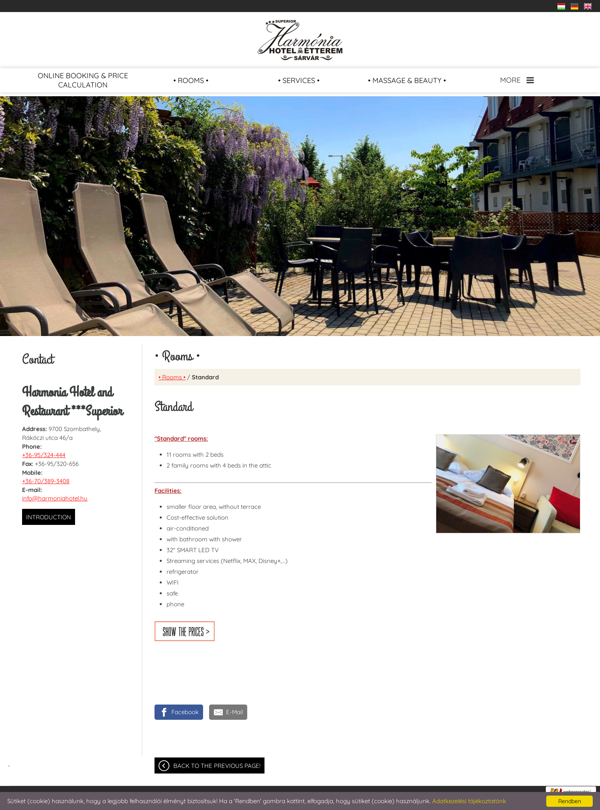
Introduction (48, 517)
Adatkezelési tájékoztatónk (469, 801)
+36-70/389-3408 (45, 481)
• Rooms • (172, 377)
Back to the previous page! (216, 766)
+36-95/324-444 (43, 455)
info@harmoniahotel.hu (54, 498)
